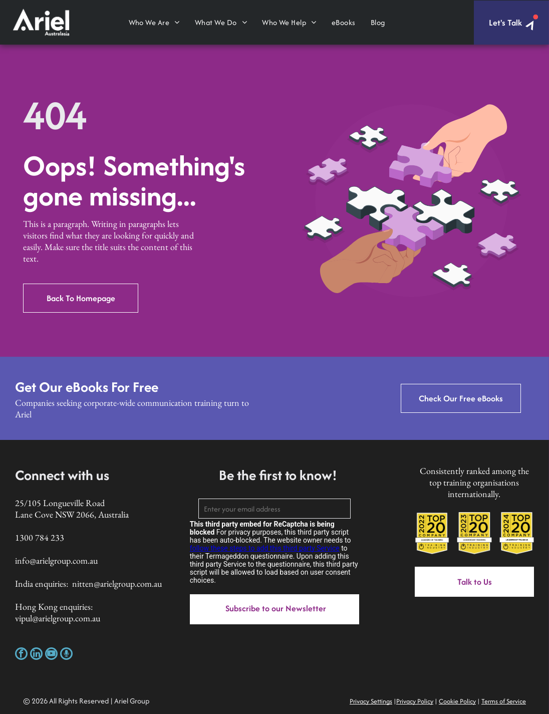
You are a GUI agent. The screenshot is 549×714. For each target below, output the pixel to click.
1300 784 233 (39, 537)
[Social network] (66, 654)
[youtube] (51, 654)
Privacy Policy (414, 701)
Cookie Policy (457, 701)
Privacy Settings (371, 701)
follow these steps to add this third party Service (265, 548)
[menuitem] (154, 22)
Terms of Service (503, 701)
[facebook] (21, 654)
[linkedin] (36, 654)
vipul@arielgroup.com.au (57, 618)
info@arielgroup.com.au (56, 560)
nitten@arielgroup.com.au (117, 583)
